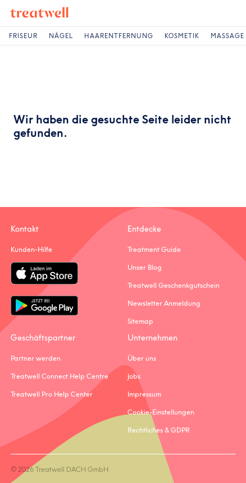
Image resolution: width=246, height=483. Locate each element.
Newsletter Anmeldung (164, 303)
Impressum (144, 394)
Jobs (133, 376)
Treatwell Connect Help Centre (59, 376)
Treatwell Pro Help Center (52, 394)
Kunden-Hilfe (31, 249)
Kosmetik (182, 36)
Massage (227, 36)
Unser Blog (144, 267)
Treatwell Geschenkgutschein (173, 285)
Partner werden (36, 358)
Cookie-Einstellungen (160, 412)
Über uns (141, 358)
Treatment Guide (154, 249)
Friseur (23, 36)
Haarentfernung (118, 36)
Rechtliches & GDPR (158, 430)
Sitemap (140, 321)
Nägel (61, 36)
